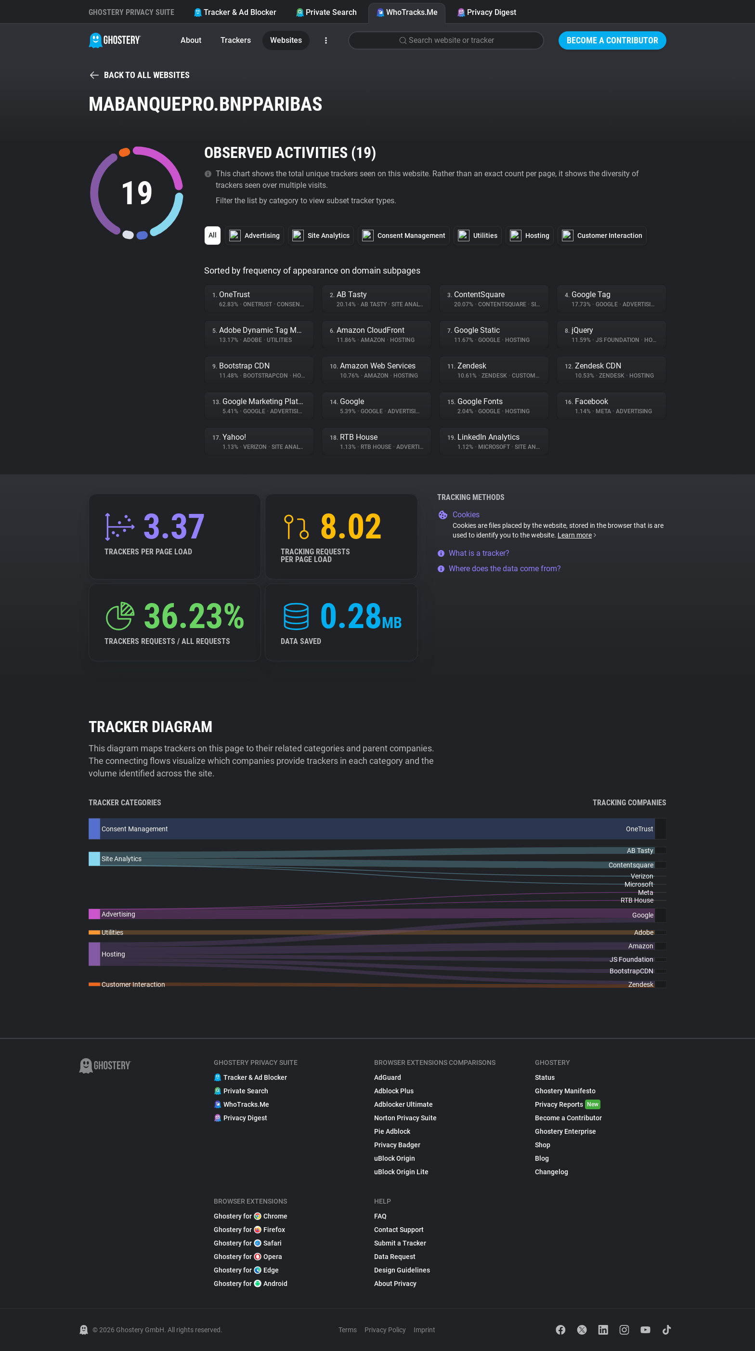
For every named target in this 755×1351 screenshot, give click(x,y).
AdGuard (387, 1077)
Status (545, 1077)
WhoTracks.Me (407, 12)
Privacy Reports (567, 1104)
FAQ (380, 1216)
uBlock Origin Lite (401, 1172)
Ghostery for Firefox (249, 1229)
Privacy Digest (486, 12)
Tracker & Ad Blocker (235, 12)
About (191, 40)
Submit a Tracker (400, 1243)
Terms (347, 1330)
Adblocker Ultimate (403, 1104)
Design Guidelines (402, 1270)
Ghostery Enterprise (565, 1131)
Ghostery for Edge (246, 1270)
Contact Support (399, 1229)
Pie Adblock (392, 1131)
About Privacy (395, 1283)
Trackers (236, 40)
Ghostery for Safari (248, 1243)
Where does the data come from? (499, 568)
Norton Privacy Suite (405, 1118)
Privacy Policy (385, 1330)
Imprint (424, 1330)
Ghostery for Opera (248, 1256)
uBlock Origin (394, 1158)
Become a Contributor (612, 40)
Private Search (326, 12)
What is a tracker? (473, 553)
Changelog (551, 1172)
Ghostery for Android (250, 1283)
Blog (542, 1158)
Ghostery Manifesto (565, 1091)
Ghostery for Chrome (250, 1216)
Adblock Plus (394, 1091)
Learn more (578, 535)
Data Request (395, 1256)
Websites (286, 40)
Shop (542, 1145)
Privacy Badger (397, 1145)
